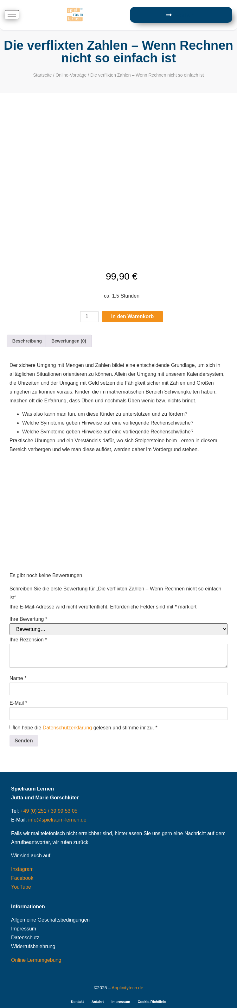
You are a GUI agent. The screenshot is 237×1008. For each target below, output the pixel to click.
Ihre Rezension (28, 639)
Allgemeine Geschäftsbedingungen (50, 920)
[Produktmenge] (89, 316)
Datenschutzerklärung (67, 727)
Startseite (42, 75)
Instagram (22, 869)
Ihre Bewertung (28, 619)
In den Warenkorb (132, 316)
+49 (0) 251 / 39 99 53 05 (48, 811)
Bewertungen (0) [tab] (68, 340)
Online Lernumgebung (36, 960)
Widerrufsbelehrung (33, 946)
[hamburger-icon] (12, 14)
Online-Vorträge (70, 75)
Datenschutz (25, 937)
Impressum (23, 928)
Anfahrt (98, 1002)
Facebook (22, 878)
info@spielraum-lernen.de (57, 819)
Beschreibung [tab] (27, 340)
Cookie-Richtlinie (152, 1002)
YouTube (21, 887)
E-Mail (18, 703)
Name (18, 678)
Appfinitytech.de (127, 987)
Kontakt (77, 1002)
